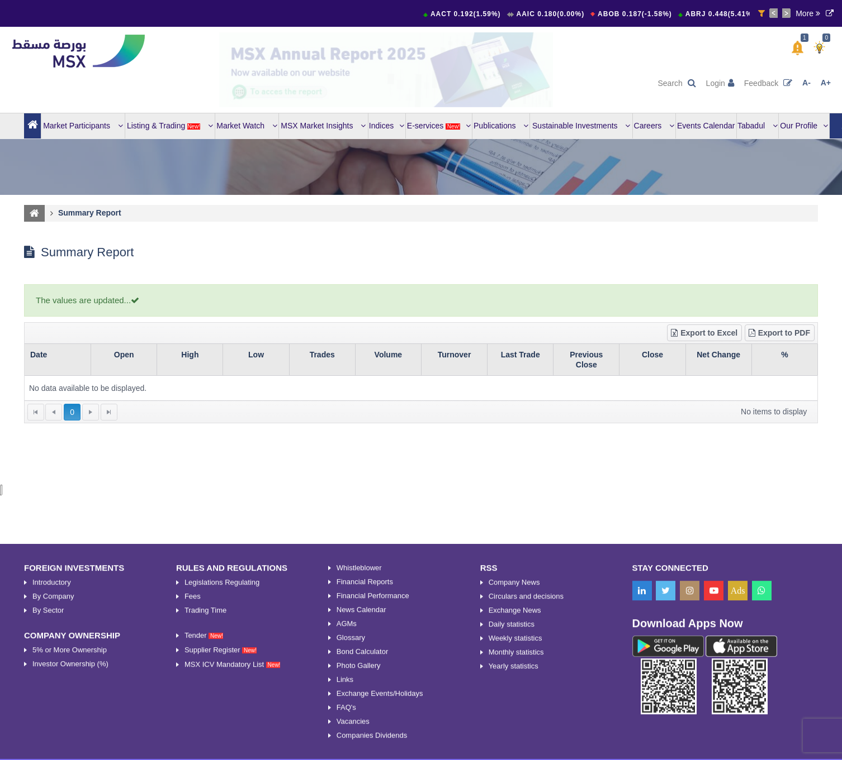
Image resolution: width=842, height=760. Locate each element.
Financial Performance (373, 715)
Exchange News (515, 730)
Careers (654, 125)
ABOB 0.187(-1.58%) (637, 14)
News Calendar (361, 729)
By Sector (48, 730)
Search (676, 83)
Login (720, 83)
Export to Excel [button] (703, 332)
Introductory (51, 702)
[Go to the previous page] (53, 412)
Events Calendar (706, 125)
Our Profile (804, 125)
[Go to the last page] (109, 412)
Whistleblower (359, 687)
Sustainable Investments (581, 125)
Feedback (768, 83)
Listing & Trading (170, 125)
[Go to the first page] (35, 412)
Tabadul (757, 125)
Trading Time (205, 730)
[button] (797, 48)
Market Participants (83, 125)
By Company (53, 716)
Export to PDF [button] (779, 332)
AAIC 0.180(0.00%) (552, 14)
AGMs (347, 743)
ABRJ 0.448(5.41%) (722, 14)
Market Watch (246, 125)
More (808, 13)
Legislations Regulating (222, 702)
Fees (193, 716)
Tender (204, 755)
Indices (386, 125)
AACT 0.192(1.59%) (468, 14)
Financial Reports (365, 701)
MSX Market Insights (323, 125)
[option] (386, 69)
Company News (514, 702)
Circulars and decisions (526, 716)
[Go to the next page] (90, 412)
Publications (501, 125)
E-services (439, 125)
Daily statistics (511, 744)
